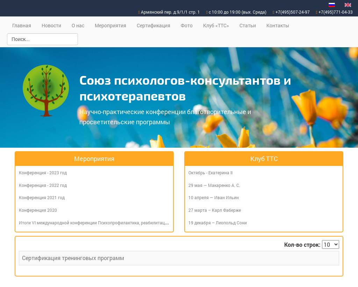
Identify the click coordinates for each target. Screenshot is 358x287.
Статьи (247, 25)
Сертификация (153, 25)
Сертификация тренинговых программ (73, 257)
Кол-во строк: (302, 244)
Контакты (277, 25)
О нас (78, 25)
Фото (187, 25)
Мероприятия (110, 25)
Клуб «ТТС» (216, 25)
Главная (21, 25)
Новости (51, 25)
